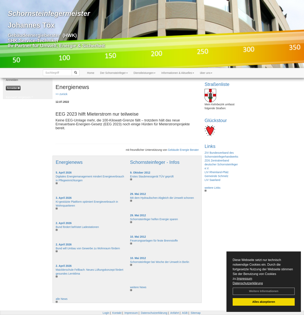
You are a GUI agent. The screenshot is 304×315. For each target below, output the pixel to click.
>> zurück (61, 94)
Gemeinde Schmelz (216, 176)
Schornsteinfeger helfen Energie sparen (154, 219)
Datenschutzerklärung (248, 283)
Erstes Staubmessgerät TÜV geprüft (152, 176)
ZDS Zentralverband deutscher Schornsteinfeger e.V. (221, 164)
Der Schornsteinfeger (114, 72)
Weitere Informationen (263, 291)
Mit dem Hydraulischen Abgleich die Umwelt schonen (162, 197)
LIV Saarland (212, 179)
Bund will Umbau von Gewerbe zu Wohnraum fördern (88, 248)
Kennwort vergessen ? (19, 97)
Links (210, 146)
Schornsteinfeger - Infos (155, 162)
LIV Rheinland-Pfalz (217, 172)
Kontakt (116, 312)
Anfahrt (174, 312)
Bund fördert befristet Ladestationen (77, 227)
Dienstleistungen (145, 72)
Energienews (69, 162)
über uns (206, 72)
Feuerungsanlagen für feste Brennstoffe (154, 240)
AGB (185, 312)
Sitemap (195, 312)
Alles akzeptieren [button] (263, 301)
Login (106, 312)
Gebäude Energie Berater (183, 149)
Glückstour (216, 120)
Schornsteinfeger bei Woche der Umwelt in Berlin (159, 262)
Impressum (244, 278)
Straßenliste (217, 84)
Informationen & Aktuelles (177, 72)
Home (90, 72)
